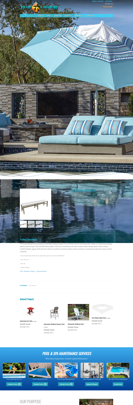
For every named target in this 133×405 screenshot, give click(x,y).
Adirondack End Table (28, 321)
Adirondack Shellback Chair (76, 324)
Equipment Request (92, 384)
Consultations (118, 384)
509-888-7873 (109, 4)
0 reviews (82, 202)
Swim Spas (58, 15)
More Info (79, 15)
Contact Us (90, 15)
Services (68, 15)
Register (100, 1)
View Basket (108, 1)
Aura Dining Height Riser (101, 318)
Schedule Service (12, 384)
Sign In (94, 1)
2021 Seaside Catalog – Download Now (33, 271)
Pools (41, 15)
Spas (49, 15)
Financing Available (107, 7)
